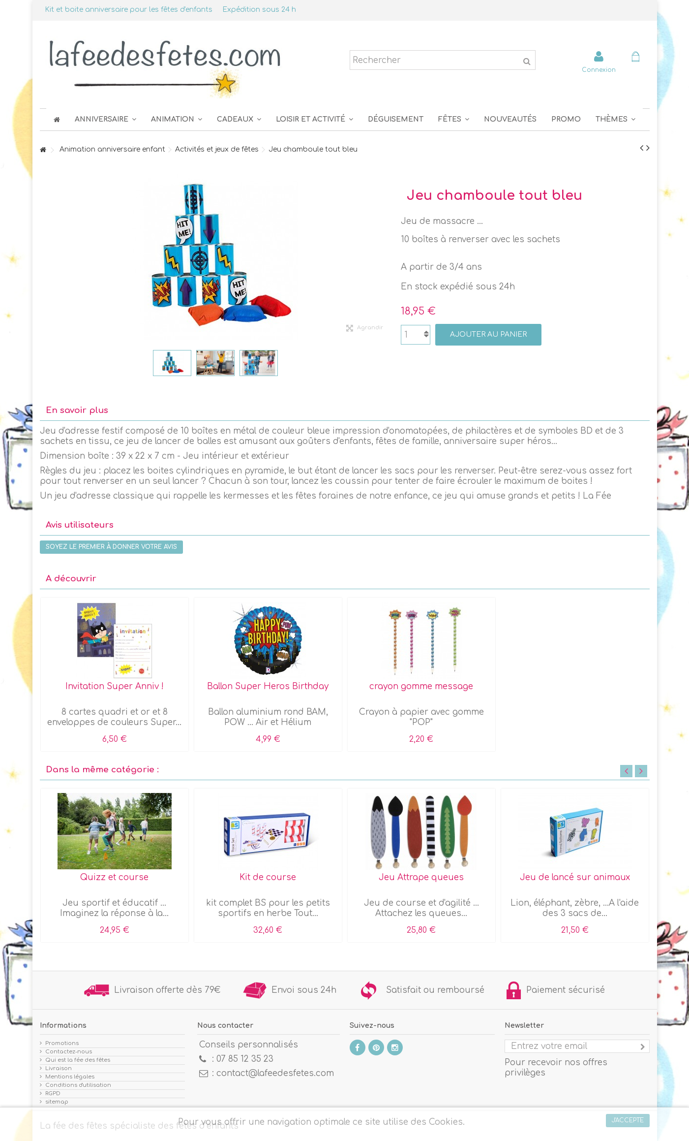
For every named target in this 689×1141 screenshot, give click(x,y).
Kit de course (268, 877)
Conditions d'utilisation (78, 1085)
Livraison (58, 1068)
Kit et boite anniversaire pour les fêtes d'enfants (128, 9)
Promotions (62, 1043)
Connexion (599, 69)
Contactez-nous (68, 1051)
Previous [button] (626, 771)
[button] (454, 119)
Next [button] (641, 771)
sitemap (56, 1102)
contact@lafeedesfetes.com (275, 1073)
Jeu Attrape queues (421, 877)
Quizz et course (114, 877)
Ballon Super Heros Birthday (268, 686)
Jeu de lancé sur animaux (575, 877)
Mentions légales (69, 1077)
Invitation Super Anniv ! (114, 686)
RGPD (52, 1093)
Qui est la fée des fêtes (77, 1060)
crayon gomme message (421, 686)
